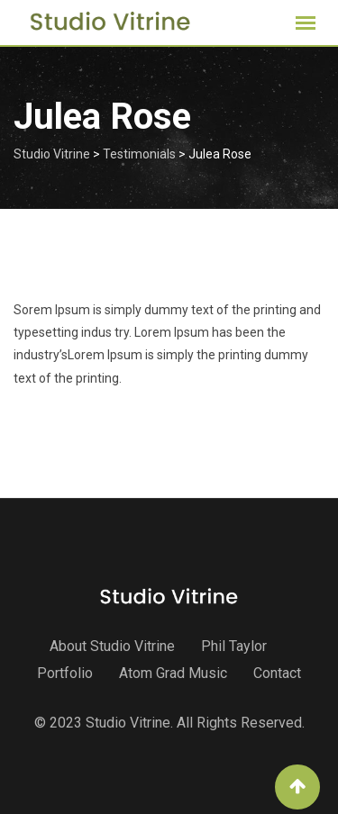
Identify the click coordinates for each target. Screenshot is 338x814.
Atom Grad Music (173, 673)
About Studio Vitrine (112, 646)
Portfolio (65, 673)
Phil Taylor (234, 646)
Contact (277, 673)
